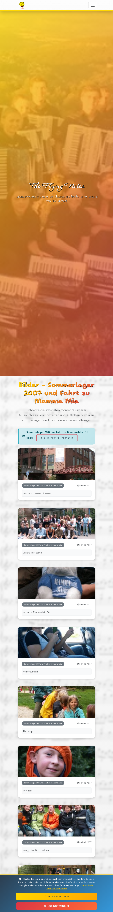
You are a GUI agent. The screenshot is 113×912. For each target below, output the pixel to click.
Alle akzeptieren (57, 896)
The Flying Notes (22, 5)
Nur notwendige (57, 905)
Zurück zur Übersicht (57, 438)
